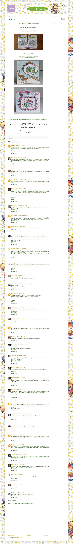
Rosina (12, 464)
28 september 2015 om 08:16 (22, 326)
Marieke (13, 145)
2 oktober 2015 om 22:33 (19, 492)
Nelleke (12, 336)
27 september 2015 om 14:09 (20, 188)
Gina (12, 275)
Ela (12, 434)
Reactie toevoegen (12, 500)
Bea (12, 367)
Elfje (12, 293)
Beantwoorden (14, 153)
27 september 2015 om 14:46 (23, 215)
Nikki (12, 318)
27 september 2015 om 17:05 (21, 248)
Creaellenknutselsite (15, 414)
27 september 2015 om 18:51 (26, 283)
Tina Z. (12, 492)
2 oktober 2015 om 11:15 (20, 484)
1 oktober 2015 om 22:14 (18, 474)
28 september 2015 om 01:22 (19, 318)
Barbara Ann (14, 326)
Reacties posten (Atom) (18, 537)
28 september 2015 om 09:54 (21, 344)
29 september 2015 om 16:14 (26, 425)
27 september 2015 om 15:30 (19, 226)
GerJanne (13, 248)
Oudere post (46, 535)
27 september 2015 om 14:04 (21, 179)
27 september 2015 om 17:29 (19, 275)
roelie (12, 377)
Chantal (13, 157)
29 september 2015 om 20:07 (18, 444)
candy (12, 138)
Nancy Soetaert (14, 169)
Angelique (13, 454)
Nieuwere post (11, 535)
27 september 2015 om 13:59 (23, 169)
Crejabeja (13, 484)
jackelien (13, 344)
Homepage (29, 535)
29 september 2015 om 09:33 (25, 414)
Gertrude (13, 205)
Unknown (13, 402)
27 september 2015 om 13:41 (20, 157)
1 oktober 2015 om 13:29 (19, 464)
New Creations (14, 215)
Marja (12, 307)
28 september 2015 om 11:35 (19, 367)
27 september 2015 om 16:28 (24, 234)
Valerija (12, 355)
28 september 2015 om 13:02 (19, 377)
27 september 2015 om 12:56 (20, 145)
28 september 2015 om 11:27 (20, 355)
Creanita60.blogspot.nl (16, 283)
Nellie (12, 389)
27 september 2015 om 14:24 (21, 205)
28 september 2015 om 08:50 (20, 336)
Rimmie (12, 188)
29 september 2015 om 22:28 (21, 454)
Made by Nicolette (15, 263)
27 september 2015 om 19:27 (19, 293)
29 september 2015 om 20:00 (18, 434)
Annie (12, 226)
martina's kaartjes (15, 234)
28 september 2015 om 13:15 (19, 389)
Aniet (12, 474)
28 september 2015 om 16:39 (21, 402)
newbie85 (13, 179)
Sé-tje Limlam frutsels (15, 425)
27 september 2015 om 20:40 (19, 307)
